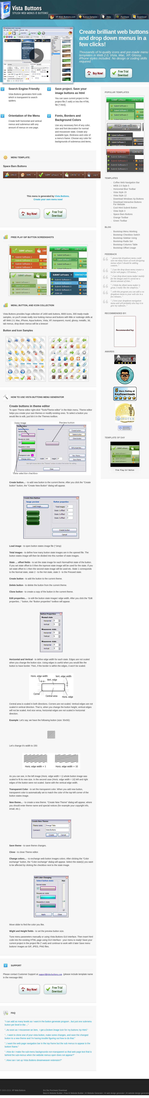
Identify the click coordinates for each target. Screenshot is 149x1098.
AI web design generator (114, 1093)
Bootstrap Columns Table (125, 244)
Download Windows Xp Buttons (128, 199)
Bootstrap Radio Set (123, 241)
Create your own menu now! (48, 199)
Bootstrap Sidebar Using (125, 238)
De (47, 1090)
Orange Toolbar (120, 217)
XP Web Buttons (18, 1090)
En (44, 1090)
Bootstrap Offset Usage (124, 248)
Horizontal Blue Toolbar (124, 189)
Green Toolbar (120, 220)
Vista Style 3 (119, 211)
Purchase (54, 1090)
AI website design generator (137, 1093)
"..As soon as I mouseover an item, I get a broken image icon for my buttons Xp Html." (46, 1030)
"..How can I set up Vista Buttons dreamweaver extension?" (33, 1060)
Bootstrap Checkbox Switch (126, 234)
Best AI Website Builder (53, 1093)
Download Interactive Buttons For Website (127, 203)
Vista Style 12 (119, 195)
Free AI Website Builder (74, 1093)
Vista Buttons (62, 196)
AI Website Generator (94, 1093)
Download (63, 1090)
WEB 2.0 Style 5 (121, 185)
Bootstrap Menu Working (125, 231)
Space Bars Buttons (123, 214)
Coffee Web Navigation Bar (126, 182)
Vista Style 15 (119, 192)
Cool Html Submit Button (125, 207)
